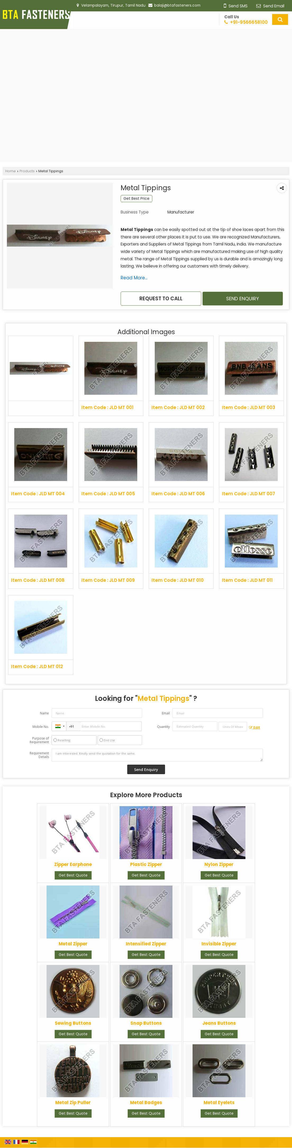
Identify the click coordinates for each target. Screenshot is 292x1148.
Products (27, 171)
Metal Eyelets (219, 1102)
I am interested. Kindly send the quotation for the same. (157, 755)
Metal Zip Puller (73, 1102)
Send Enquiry (242, 298)
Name (44, 713)
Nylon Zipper (219, 864)
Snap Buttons (146, 1023)
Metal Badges (146, 1102)
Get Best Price (136, 198)
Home (10, 171)
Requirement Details (39, 755)
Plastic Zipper (146, 864)
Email (166, 713)
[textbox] (232, 726)
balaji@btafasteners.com (177, 5)
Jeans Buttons (219, 1023)
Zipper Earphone (73, 864)
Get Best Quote (73, 875)
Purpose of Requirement (39, 740)
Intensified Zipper (146, 944)
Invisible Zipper (219, 944)
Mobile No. (41, 726)
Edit (254, 727)
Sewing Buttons (73, 1023)
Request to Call (160, 298)
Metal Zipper (73, 944)
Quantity (163, 726)
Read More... (134, 278)
